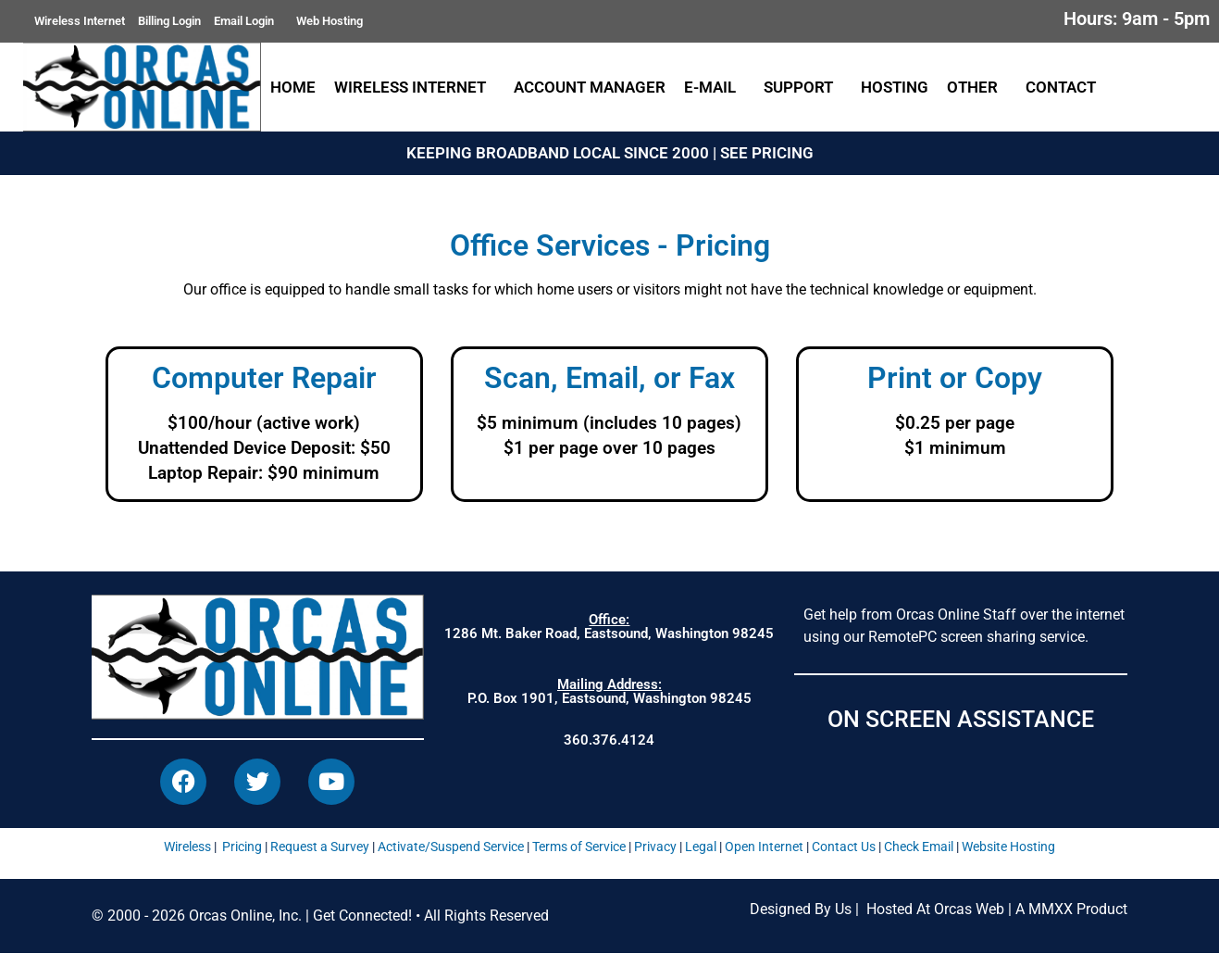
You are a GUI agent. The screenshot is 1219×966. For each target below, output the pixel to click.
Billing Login (169, 21)
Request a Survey (319, 858)
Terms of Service (579, 858)
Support (803, 87)
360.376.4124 (609, 740)
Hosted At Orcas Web (935, 921)
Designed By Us (801, 921)
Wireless (187, 858)
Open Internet (764, 858)
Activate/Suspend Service (451, 858)
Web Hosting (329, 21)
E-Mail (714, 87)
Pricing (242, 858)
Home (293, 87)
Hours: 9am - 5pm (1137, 18)
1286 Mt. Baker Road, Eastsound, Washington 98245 (609, 626)
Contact (1065, 87)
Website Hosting (1008, 858)
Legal (700, 858)
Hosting (894, 87)
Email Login (248, 21)
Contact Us (844, 858)
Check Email (918, 858)
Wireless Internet (79, 21)
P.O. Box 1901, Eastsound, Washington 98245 (609, 691)
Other (977, 87)
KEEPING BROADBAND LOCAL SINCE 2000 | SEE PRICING (610, 153)
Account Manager (589, 87)
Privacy (655, 858)
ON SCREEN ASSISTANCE (960, 719)
